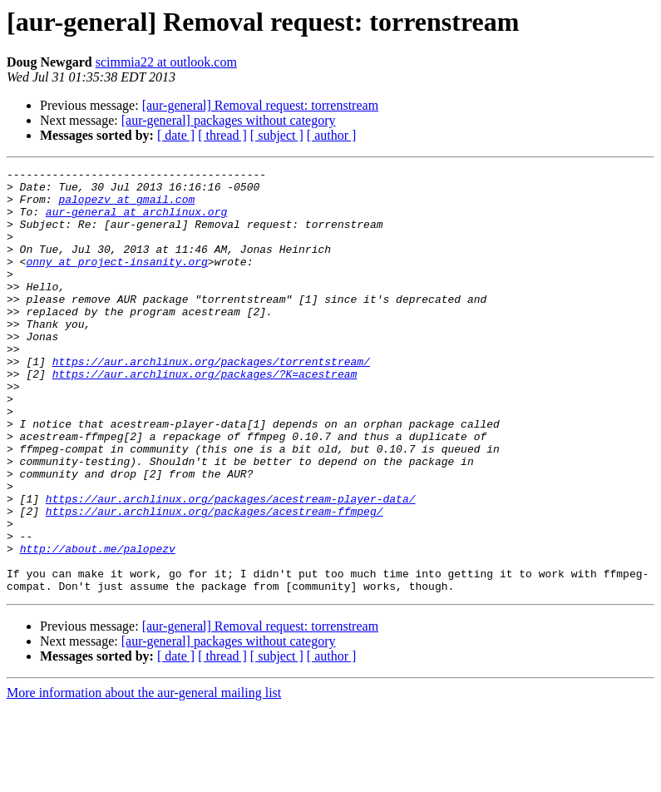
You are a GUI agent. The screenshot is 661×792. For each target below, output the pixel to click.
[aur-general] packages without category (228, 120)
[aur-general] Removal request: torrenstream (260, 105)
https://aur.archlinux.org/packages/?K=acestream (205, 415)
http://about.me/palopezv (97, 625)
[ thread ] (222, 135)
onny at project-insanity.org (116, 281)
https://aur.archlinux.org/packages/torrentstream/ (211, 401)
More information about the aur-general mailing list (144, 777)
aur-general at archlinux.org (136, 221)
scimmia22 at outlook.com (166, 62)
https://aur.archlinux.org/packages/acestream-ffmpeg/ (214, 580)
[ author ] (332, 135)
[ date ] (176, 135)
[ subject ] (276, 135)
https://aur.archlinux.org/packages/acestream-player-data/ (231, 565)
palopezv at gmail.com (126, 206)
